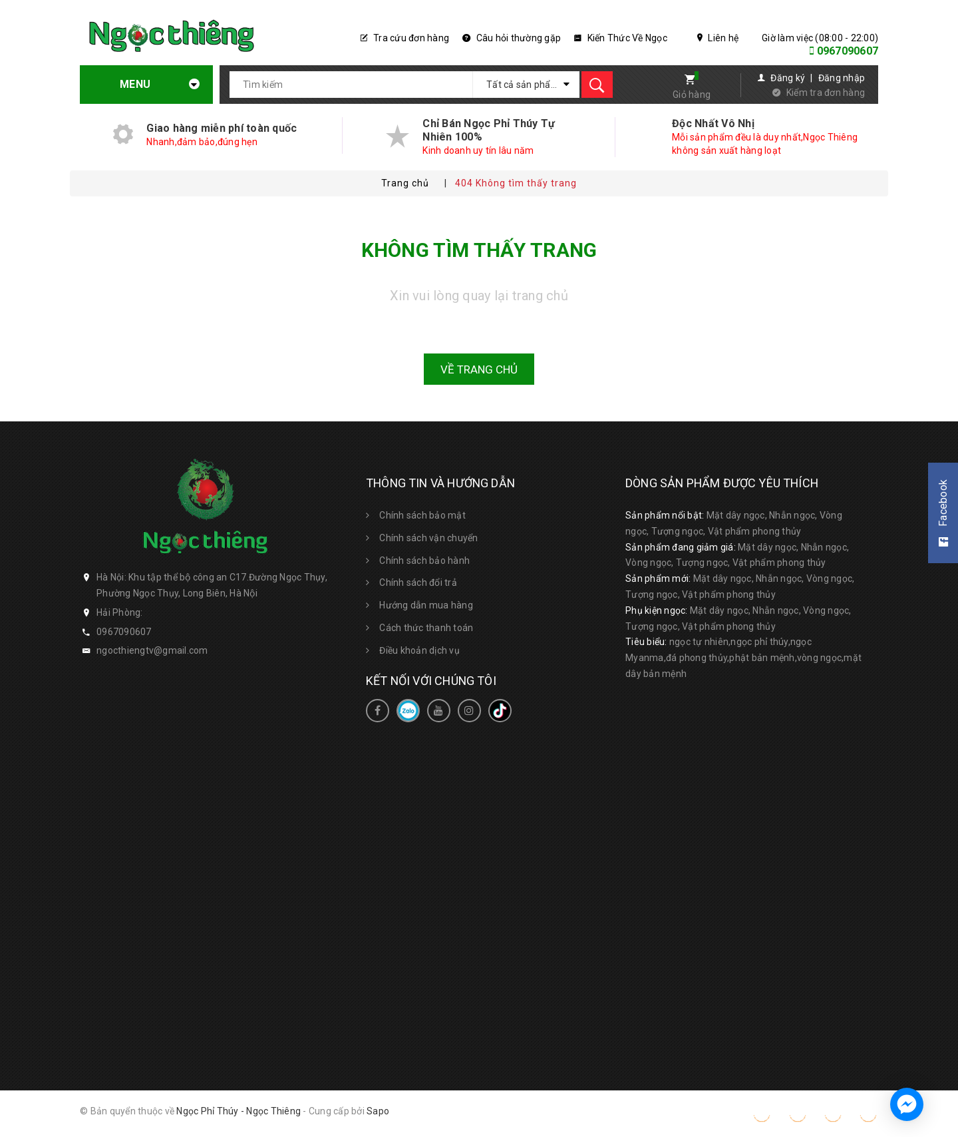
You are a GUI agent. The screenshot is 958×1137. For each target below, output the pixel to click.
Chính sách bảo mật (422, 515)
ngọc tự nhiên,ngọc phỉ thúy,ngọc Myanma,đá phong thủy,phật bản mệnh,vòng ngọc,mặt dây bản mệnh (743, 657)
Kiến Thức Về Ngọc (620, 38)
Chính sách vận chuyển (428, 538)
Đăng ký (787, 78)
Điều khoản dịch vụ (419, 650)
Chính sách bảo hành (424, 560)
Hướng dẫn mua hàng (426, 605)
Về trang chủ (479, 369)
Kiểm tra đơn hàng (825, 92)
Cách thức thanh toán (426, 627)
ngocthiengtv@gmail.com (152, 650)
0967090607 (848, 51)
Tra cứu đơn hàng (405, 38)
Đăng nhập (841, 78)
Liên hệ (717, 38)
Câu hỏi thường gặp (511, 38)
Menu (148, 84)
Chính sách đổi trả (418, 582)
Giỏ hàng (692, 94)
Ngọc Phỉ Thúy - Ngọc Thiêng (238, 1111)
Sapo (378, 1111)
